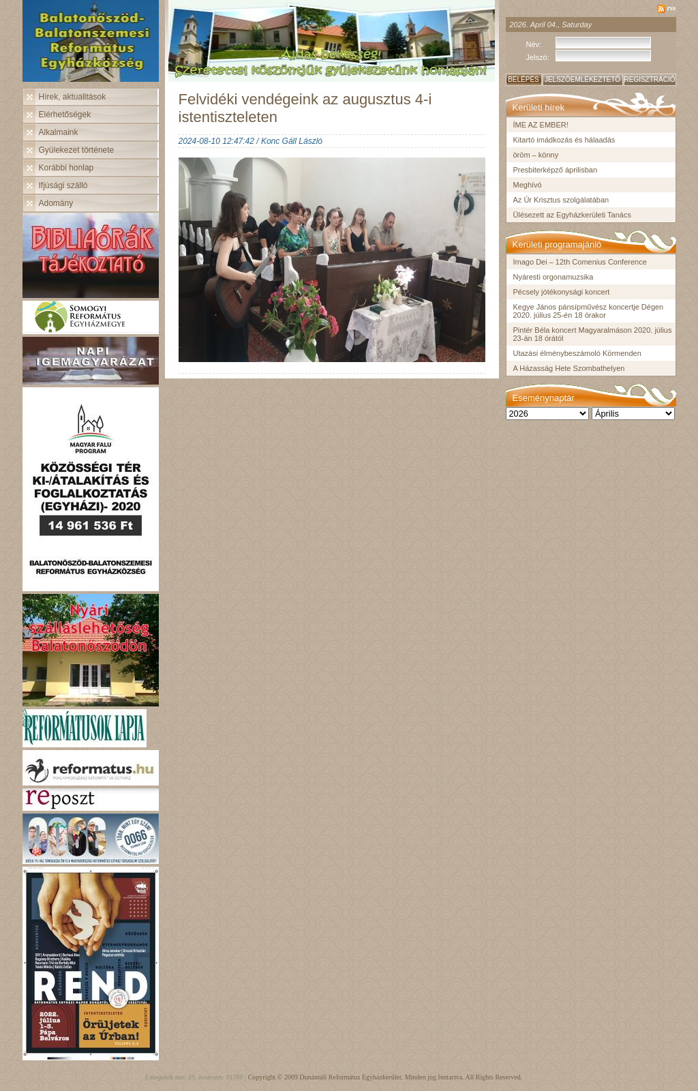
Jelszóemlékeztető (582, 79)
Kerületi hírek (539, 107)
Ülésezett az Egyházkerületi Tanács (572, 215)
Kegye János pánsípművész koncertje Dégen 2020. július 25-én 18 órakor (588, 311)
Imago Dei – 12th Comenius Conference (580, 262)
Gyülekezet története (77, 150)
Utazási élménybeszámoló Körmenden (577, 353)
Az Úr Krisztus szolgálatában (561, 200)
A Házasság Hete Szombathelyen (569, 368)
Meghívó (527, 185)
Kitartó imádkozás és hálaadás (564, 140)
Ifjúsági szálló (63, 185)
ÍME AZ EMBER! (540, 125)
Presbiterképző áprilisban (555, 170)
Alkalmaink (58, 132)
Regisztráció (650, 79)
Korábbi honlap (66, 168)
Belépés (523, 79)
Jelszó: (537, 57)
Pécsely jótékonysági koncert (561, 292)
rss (671, 7)
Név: (534, 44)
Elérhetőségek (65, 114)
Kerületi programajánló (557, 244)
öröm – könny (536, 155)
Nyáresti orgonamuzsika (553, 277)
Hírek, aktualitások (72, 97)
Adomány (56, 203)
